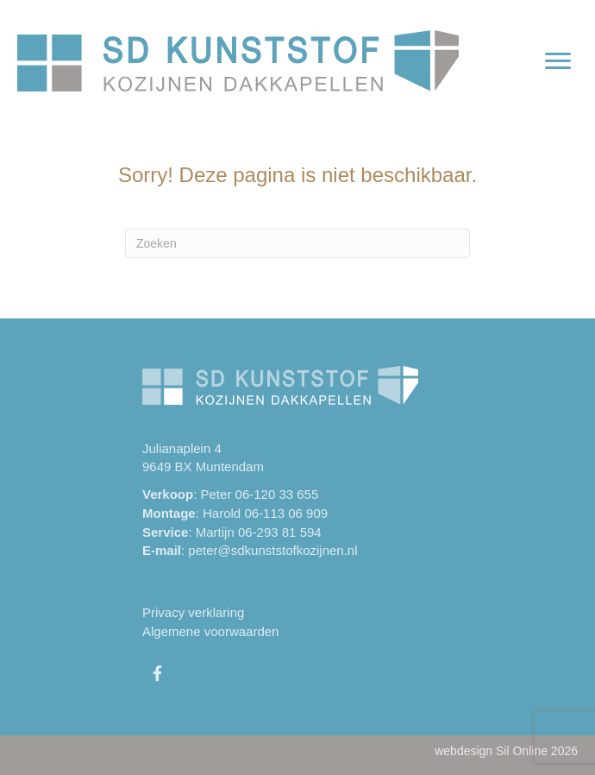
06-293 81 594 (280, 532)
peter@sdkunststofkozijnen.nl (272, 550)
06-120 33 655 (277, 494)
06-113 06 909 (286, 513)
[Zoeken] (297, 243)
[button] (157, 673)
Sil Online (522, 751)
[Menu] (558, 61)
